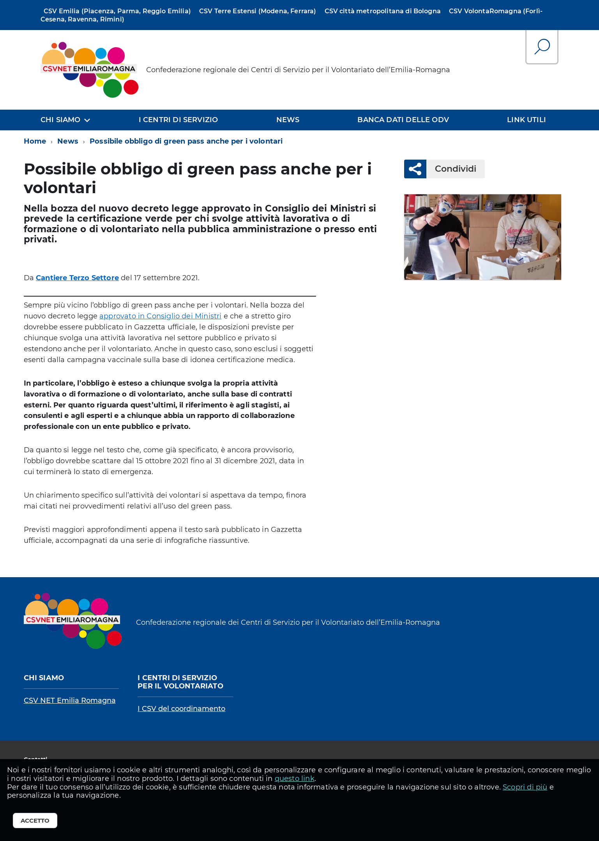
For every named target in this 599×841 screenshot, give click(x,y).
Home (35, 141)
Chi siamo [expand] (61, 120)
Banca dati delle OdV (403, 120)
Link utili (526, 120)
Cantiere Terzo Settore (77, 278)
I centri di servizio (178, 120)
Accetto (35, 820)
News (288, 120)
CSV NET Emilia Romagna (70, 700)
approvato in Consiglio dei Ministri (160, 316)
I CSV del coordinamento (181, 708)
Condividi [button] (451, 169)
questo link (295, 778)
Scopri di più (525, 787)
